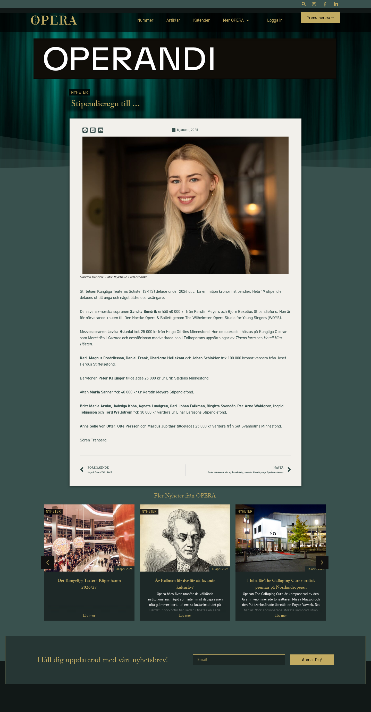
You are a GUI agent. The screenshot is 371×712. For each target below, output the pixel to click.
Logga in (263, 18)
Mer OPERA (224, 18)
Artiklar (161, 18)
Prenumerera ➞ (320, 17)
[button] (85, 125)
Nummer (133, 18)
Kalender (189, 18)
